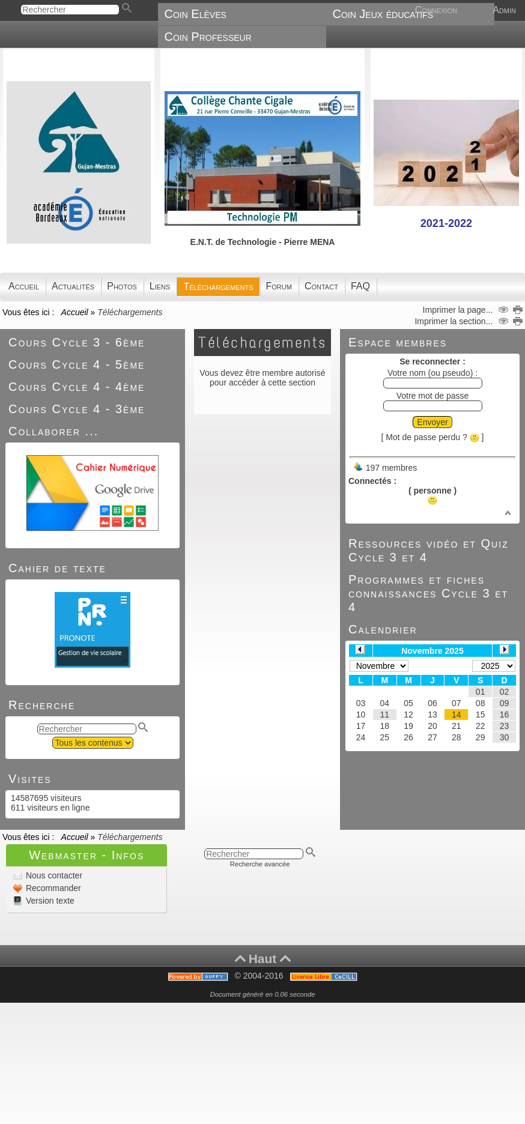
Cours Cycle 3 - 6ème (76, 342)
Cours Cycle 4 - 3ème (76, 408)
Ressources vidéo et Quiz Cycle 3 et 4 (428, 550)
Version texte (48, 900)
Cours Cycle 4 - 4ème (76, 386)
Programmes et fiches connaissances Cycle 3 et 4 (428, 593)
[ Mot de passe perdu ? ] (432, 437)
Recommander (52, 888)
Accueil (74, 312)
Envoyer (432, 422)
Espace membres (397, 342)
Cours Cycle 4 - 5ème (76, 364)
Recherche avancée (260, 864)
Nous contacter (52, 875)
